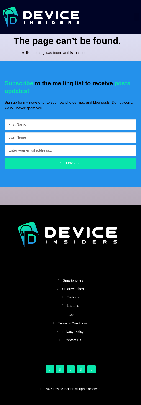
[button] (136, 17)
